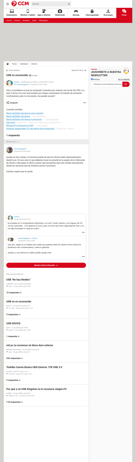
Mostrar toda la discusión (44, 265)
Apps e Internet (43, 12)
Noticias (95, 79)
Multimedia (60, 12)
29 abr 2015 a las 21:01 (22, 219)
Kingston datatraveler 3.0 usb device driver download (30, 128)
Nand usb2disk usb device (18, 116)
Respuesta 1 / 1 (13, 142)
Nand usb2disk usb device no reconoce (24, 119)
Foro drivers (42, 125)
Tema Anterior (14, 70)
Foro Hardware (38, 116)
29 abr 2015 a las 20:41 (22, 151)
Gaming (76, 12)
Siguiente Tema (77, 70)
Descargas (108, 12)
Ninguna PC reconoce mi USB (19, 125)
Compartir (14, 103)
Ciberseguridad (92, 12)
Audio (34, 20)
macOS (9, 20)
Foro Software (51, 119)
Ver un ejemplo (124, 79)
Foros (124, 12)
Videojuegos (43, 20)
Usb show (10, 122)
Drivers (34, 64)
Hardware (26, 20)
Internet (17, 20)
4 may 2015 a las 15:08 (38, 84)
